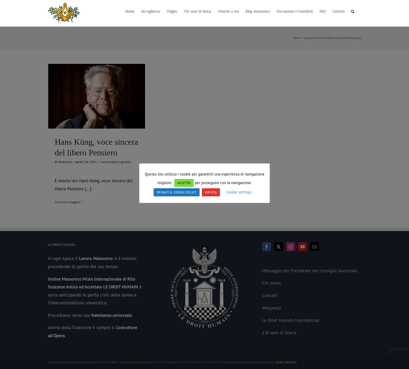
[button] (352, 11)
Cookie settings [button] (238, 192)
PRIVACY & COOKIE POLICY (176, 192)
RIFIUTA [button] (211, 192)
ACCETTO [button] (184, 183)
